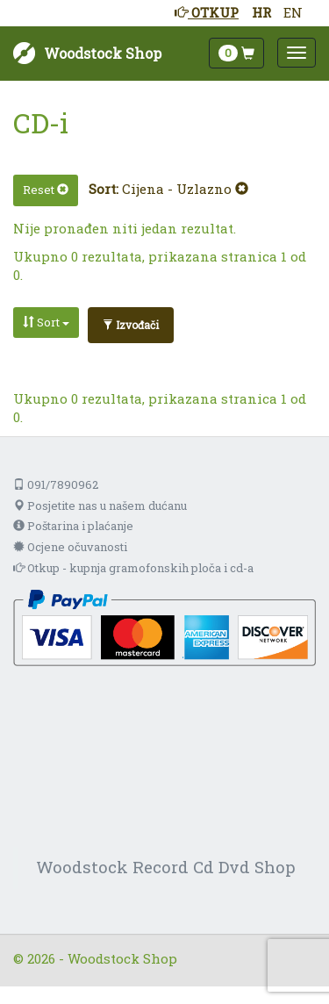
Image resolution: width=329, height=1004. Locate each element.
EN (293, 12)
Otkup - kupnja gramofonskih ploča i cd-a (133, 568)
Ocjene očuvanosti (70, 547)
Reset (45, 189)
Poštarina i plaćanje (73, 526)
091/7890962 (55, 484)
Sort (46, 322)
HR (261, 12)
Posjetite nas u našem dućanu (100, 505)
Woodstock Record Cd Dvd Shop (166, 867)
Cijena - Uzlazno (185, 188)
